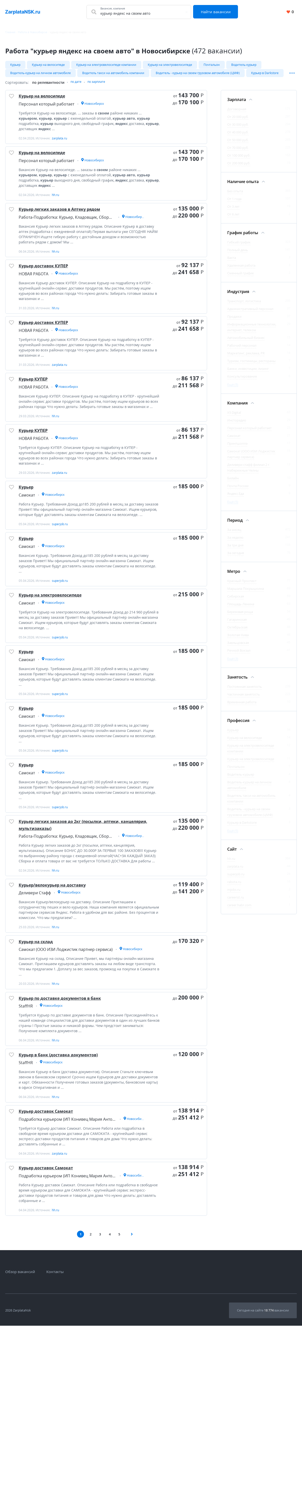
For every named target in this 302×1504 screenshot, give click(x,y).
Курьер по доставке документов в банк (77, 1148)
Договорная (236, 113)
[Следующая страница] (134, 1412)
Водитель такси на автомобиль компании (113, 75)
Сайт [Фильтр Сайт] (232, 853)
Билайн (233, 482)
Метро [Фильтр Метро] (233, 576)
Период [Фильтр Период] (235, 524)
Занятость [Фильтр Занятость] (237, 681)
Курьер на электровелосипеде (170, 65)
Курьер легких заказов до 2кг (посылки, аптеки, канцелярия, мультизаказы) (78, 946)
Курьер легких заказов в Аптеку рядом (77, 232)
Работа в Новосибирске (32, 32)
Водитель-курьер (243, 65)
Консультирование (242, 381)
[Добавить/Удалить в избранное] (13, 103)
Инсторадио (236, 424)
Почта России (237, 490)
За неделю (235, 542)
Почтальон (212, 65)
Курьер (15, 65)
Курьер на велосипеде (48, 65)
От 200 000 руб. (238, 167)
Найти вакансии (218, 11)
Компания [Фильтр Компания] (237, 407)
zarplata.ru (235, 871)
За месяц (234, 534)
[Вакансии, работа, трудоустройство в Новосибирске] (22, 12)
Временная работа (241, 706)
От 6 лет (233, 218)
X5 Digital (234, 417)
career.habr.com (239, 909)
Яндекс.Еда (235, 498)
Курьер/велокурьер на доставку (67, 1019)
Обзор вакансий (20, 1449)
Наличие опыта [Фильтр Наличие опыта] (243, 186)
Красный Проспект (241, 585)
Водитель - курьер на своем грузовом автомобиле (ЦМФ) (198, 75)
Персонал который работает (249, 432)
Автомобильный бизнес (246, 342)
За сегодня (235, 557)
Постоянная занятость (244, 691)
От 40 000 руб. (238, 136)
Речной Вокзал (238, 655)
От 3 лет (233, 211)
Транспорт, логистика (244, 305)
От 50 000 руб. (238, 144)
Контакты (55, 1449)
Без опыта (235, 195)
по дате (77, 87)
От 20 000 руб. (238, 121)
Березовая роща (240, 616)
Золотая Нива (238, 639)
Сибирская (235, 601)
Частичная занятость (243, 699)
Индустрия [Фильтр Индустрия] (238, 296)
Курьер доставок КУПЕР (54, 297)
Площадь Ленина (240, 608)
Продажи (234, 321)
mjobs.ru (233, 894)
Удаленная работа (241, 270)
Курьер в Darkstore (265, 75)
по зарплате (100, 87)
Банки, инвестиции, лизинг (248, 373)
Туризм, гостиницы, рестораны (251, 365)
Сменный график (240, 277)
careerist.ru (235, 902)
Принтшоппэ (237, 448)
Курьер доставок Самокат (57, 1277)
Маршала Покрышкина (245, 593)
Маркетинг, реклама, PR (246, 357)
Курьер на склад (44, 1083)
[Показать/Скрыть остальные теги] (292, 75)
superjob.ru (235, 878)
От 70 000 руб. (238, 152)
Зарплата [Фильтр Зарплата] (236, 104)
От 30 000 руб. (238, 129)
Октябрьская (237, 631)
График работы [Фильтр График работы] (242, 237)
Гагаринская (237, 624)
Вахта (231, 262)
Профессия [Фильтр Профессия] (238, 725)
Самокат (233, 440)
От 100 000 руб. (238, 160)
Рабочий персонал (241, 350)
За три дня (235, 549)
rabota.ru (234, 886)
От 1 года (234, 203)
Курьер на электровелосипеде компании (106, 65)
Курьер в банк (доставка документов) (75, 1212)
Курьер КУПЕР (40, 426)
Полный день (237, 254)
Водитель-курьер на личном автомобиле (40, 75)
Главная (10, 32)
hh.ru (231, 863)
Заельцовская (238, 647)
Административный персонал (250, 313)
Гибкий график (239, 246)
